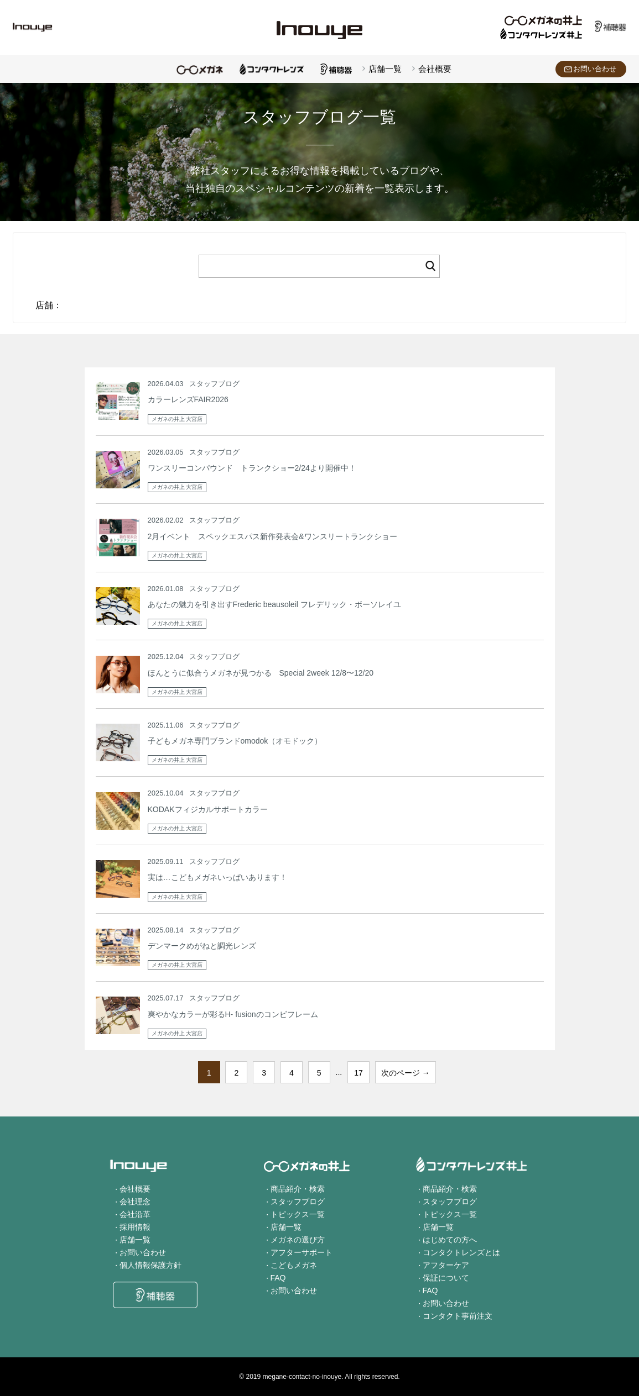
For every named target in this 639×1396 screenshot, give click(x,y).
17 (358, 1072)
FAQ (278, 1277)
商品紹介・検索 (298, 1188)
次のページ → (405, 1072)
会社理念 (135, 1201)
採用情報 (135, 1227)
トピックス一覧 (298, 1214)
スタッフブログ (298, 1201)
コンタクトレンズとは (461, 1252)
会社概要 (434, 68)
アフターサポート (302, 1252)
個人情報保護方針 (150, 1265)
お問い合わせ (594, 69)
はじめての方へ (450, 1239)
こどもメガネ (294, 1265)
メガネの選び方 (298, 1239)
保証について (446, 1277)
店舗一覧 (385, 68)
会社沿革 (135, 1214)
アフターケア (446, 1265)
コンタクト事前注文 (457, 1315)
